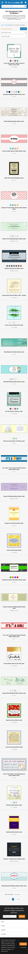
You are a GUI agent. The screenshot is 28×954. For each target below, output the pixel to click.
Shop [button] (2, 921)
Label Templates (8, 25)
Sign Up (22, 916)
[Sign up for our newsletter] (10, 916)
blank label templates (11, 18)
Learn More (23, 947)
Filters (23, 28)
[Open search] (25, 6)
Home (2, 25)
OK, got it (23, 944)
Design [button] (3, 925)
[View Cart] (25, 3)
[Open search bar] (6, 3)
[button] (2, 3)
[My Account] (21, 3)
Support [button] (3, 930)
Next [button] (18, 899)
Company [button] (3, 934)
